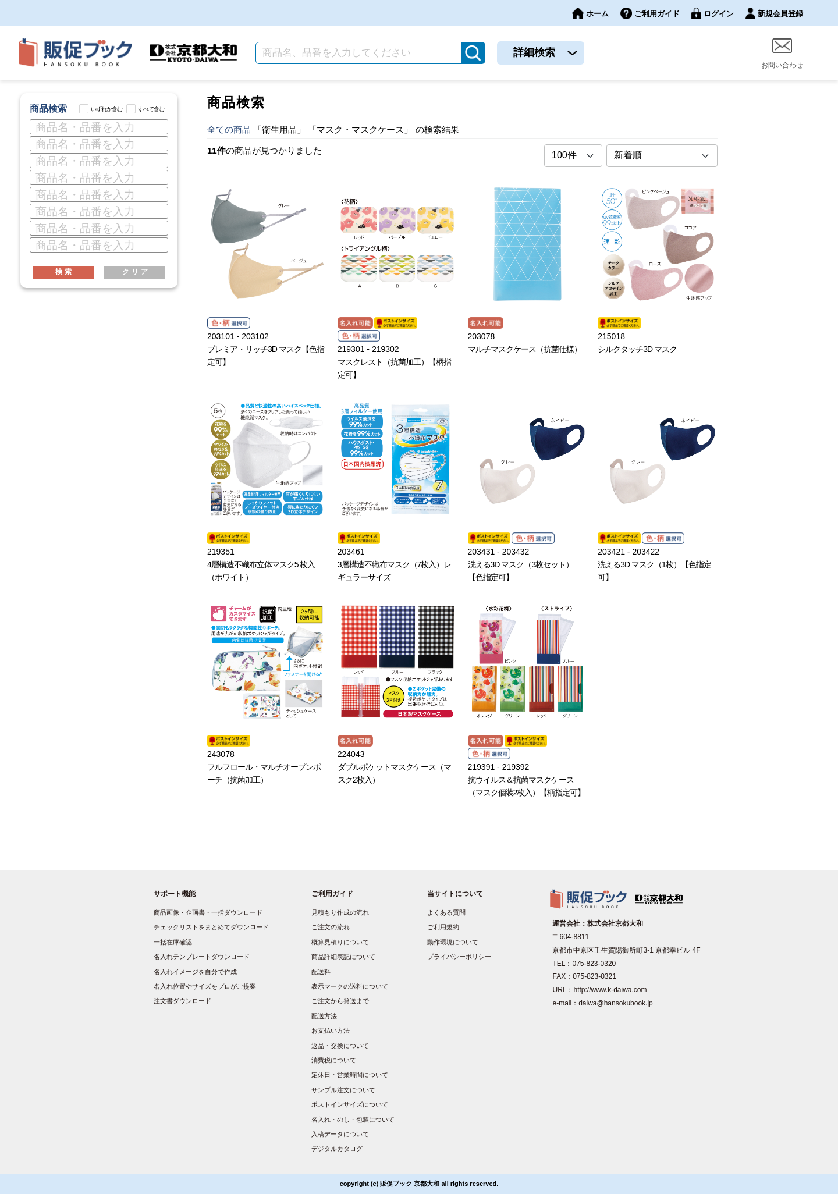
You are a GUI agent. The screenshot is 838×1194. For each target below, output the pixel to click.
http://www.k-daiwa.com (610, 990)
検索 (64, 272)
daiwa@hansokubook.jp (615, 1003)
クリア (136, 272)
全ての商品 (229, 129)
